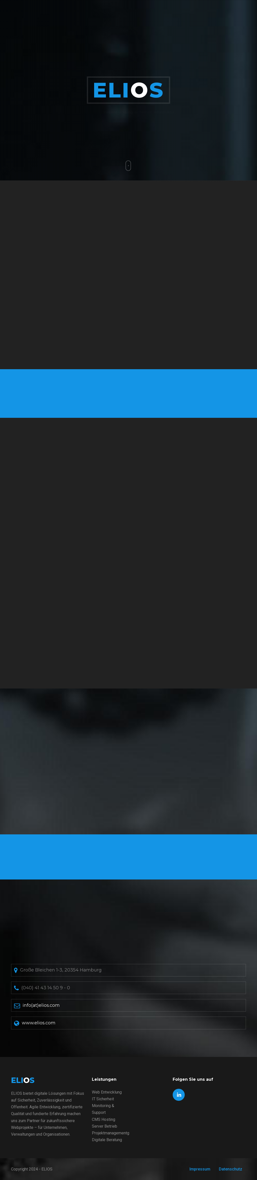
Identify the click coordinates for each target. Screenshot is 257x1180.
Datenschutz (230, 1169)
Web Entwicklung (107, 1092)
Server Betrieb (104, 1126)
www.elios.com (38, 1023)
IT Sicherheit (103, 1099)
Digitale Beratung (107, 1139)
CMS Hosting (103, 1119)
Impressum (199, 1169)
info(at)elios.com (41, 1005)
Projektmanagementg (110, 1133)
